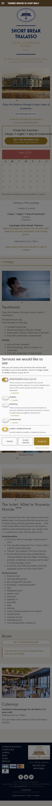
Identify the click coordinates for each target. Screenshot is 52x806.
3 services (14, 393)
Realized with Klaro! (42, 448)
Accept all (42, 441)
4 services (14, 415)
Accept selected (25, 441)
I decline (9, 441)
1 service (14, 400)
